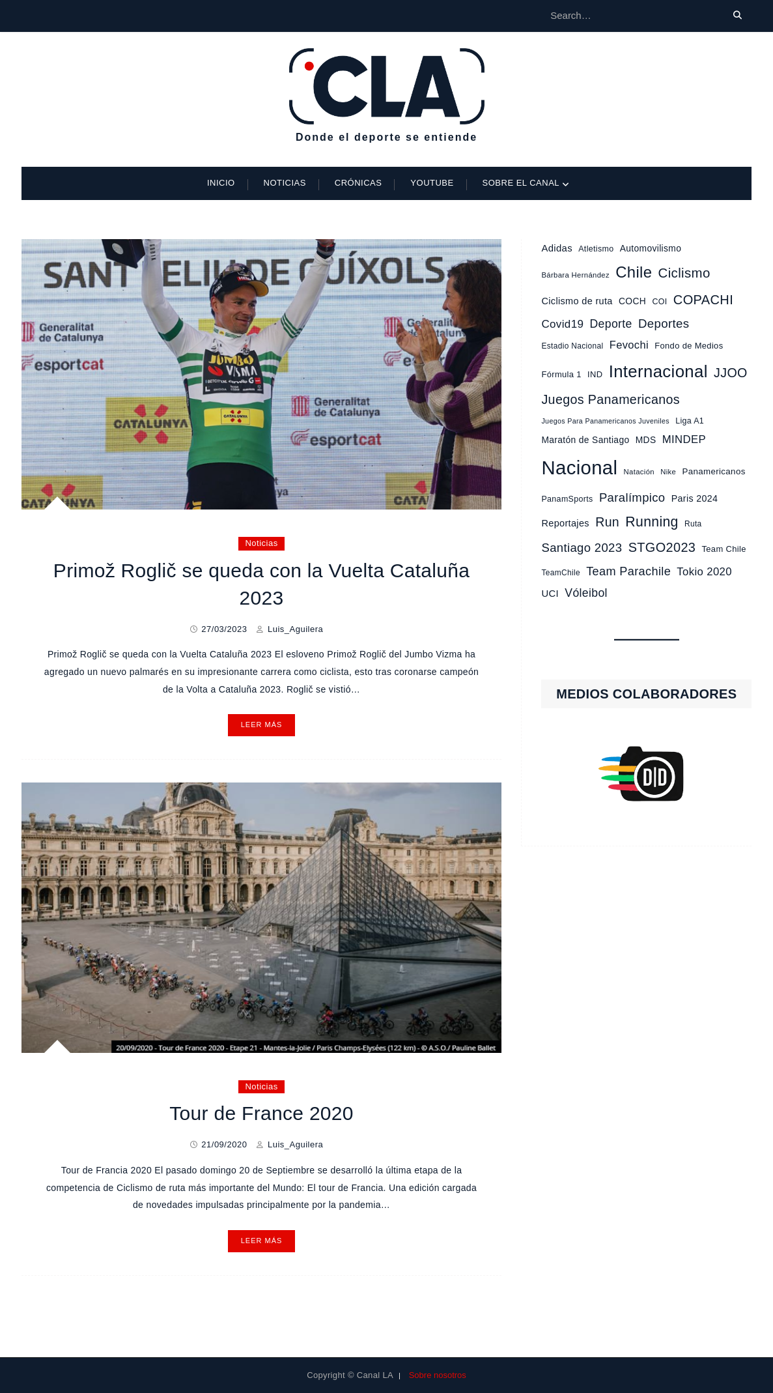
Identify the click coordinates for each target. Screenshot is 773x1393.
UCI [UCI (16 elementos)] (550, 593)
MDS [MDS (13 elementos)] (646, 440)
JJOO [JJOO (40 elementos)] (731, 373)
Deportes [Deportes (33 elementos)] (664, 323)
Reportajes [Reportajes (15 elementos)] (565, 523)
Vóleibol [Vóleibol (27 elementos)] (586, 592)
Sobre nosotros (437, 1375)
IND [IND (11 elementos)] (594, 374)
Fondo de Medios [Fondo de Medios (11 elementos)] (688, 346)
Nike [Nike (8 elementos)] (668, 472)
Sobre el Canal (521, 183)
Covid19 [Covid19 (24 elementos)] (562, 324)
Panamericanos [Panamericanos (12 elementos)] (714, 471)
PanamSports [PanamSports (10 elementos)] (567, 499)
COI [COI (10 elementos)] (659, 301)
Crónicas (358, 183)
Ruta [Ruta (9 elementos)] (693, 523)
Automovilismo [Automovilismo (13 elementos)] (650, 248)
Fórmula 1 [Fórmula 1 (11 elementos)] (561, 374)
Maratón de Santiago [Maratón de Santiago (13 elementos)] (585, 440)
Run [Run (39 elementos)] (607, 522)
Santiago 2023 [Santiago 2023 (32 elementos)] (581, 547)
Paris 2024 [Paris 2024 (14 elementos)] (694, 498)
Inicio (221, 183)
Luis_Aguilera (295, 629)
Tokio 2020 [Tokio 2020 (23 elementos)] (704, 572)
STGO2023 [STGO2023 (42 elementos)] (662, 547)
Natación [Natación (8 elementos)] (639, 472)
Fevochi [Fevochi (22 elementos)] (629, 345)
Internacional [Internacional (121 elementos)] (658, 371)
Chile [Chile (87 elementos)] (633, 272)
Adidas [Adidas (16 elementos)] (556, 248)
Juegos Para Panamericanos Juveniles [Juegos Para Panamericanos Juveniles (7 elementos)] (605, 421)
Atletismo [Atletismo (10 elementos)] (595, 248)
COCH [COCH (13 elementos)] (632, 301)
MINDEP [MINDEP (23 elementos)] (684, 439)
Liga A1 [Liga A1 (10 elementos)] (689, 420)
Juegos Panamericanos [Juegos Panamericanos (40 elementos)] (610, 399)
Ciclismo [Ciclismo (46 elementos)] (684, 272)
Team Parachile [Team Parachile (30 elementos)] (628, 571)
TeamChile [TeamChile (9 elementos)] (560, 572)
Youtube (431, 183)
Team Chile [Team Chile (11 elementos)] (724, 549)
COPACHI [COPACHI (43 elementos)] (703, 300)
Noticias (285, 183)
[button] (646, 773)
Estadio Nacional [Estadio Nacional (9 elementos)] (572, 346)
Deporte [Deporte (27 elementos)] (611, 323)
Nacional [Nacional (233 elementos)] (579, 467)
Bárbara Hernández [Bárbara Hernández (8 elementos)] (575, 275)
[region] (646, 773)
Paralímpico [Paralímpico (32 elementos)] (632, 497)
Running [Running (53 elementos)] (651, 521)
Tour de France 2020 (261, 1113)
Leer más (262, 724)
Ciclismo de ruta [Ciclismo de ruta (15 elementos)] (576, 301)
